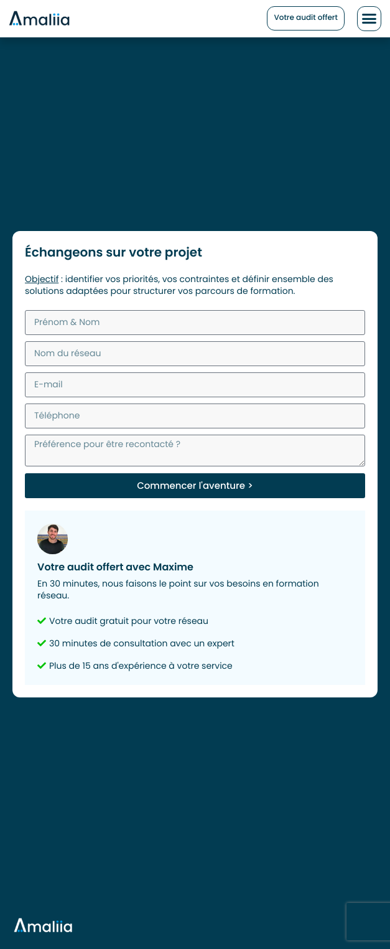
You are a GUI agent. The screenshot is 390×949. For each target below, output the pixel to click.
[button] (369, 18)
